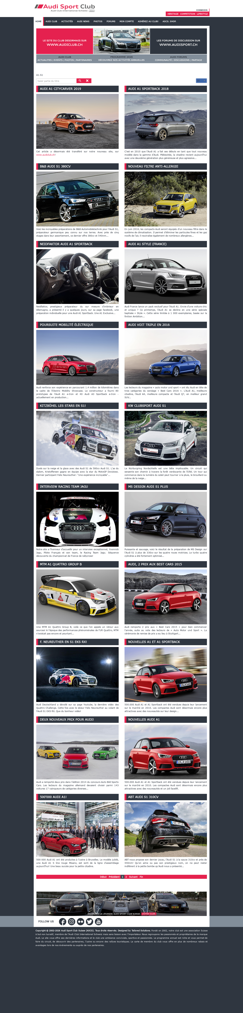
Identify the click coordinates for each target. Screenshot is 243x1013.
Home (38, 21)
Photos (98, 21)
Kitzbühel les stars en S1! (63, 405)
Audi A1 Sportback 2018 (148, 88)
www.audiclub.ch (45, 154)
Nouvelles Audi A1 (144, 719)
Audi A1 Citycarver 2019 (60, 88)
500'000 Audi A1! (53, 797)
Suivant (133, 877)
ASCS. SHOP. (169, 21)
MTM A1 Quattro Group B (61, 564)
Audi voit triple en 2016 (149, 324)
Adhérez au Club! (148, 21)
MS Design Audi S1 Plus (148, 486)
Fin (141, 877)
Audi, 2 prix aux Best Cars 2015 (155, 564)
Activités (67, 21)
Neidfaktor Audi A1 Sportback (66, 244)
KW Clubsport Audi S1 (147, 405)
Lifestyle (202, 14)
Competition (187, 14)
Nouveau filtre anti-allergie (153, 166)
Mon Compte (127, 21)
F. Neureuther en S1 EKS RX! (63, 642)
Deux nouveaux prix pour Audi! (67, 719)
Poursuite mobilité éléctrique (66, 324)
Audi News (83, 21)
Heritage (173, 14)
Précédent (114, 877)
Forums (111, 21)
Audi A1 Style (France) (147, 244)
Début (103, 877)
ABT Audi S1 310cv (143, 797)
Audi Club (51, 21)
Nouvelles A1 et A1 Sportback (154, 642)
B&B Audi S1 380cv (55, 166)
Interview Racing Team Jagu (64, 486)
